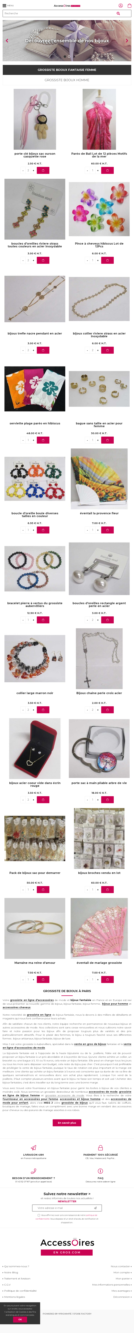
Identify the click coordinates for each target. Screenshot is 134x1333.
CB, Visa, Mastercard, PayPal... (100, 1168)
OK (20, 1319)
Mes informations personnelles (111, 1300)
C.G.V (7, 1300)
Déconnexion (121, 1312)
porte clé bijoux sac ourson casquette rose (34, 170)
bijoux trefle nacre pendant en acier (35, 349)
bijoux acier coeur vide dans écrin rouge (35, 800)
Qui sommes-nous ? (16, 1281)
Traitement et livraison (17, 1294)
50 (99, 448)
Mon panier (123, 1294)
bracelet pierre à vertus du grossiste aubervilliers (34, 620)
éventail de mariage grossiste (99, 978)
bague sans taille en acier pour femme (99, 440)
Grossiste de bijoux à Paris (67, 1006)
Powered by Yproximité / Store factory (67, 1329)
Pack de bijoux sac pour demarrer (34, 888)
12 (35, 628)
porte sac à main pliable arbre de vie (99, 798)
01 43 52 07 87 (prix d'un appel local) (33, 1191)
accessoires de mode (103, 1107)
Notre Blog (11, 1288)
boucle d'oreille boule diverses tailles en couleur (35, 530)
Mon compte (121, 1288)
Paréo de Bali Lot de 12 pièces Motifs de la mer (99, 170)
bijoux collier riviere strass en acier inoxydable (99, 350)
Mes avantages (120, 1306)
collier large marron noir (34, 708)
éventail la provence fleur (99, 528)
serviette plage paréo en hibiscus (35, 438)
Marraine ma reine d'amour (34, 978)
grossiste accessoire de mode (64, 1110)
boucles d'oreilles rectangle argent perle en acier (99, 620)
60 (99, 179)
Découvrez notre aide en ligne (100, 1191)
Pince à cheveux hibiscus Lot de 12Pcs (99, 260)
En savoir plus (67, 1138)
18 (99, 808)
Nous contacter (120, 1281)
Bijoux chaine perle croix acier (99, 708)
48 (35, 448)
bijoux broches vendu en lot (99, 888)
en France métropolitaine (33, 1168)
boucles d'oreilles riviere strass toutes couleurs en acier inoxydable (35, 260)
